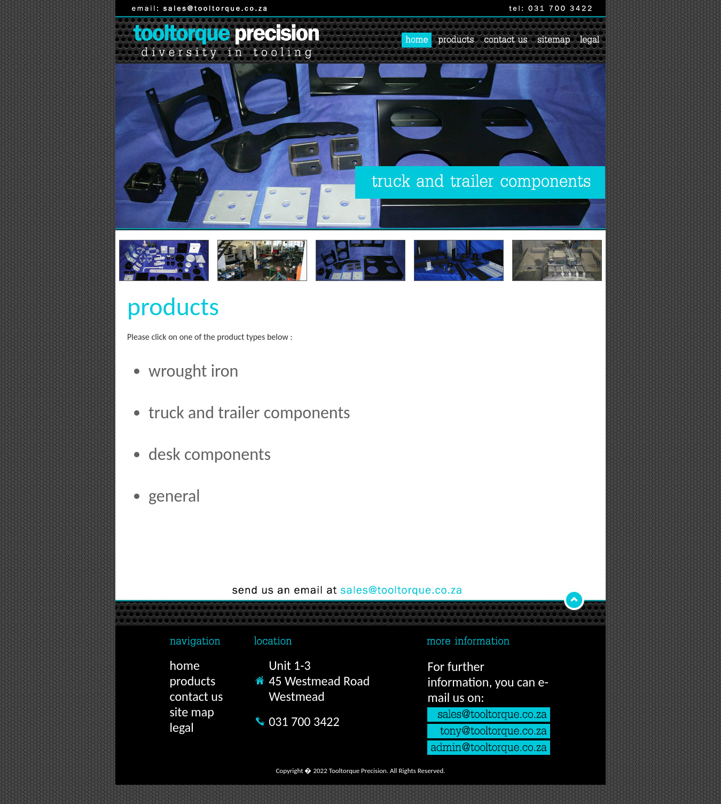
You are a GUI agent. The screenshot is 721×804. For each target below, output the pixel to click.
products (192, 681)
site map (191, 712)
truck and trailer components (249, 412)
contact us (196, 696)
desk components (209, 454)
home (184, 665)
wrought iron (193, 371)
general (174, 496)
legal (181, 727)
